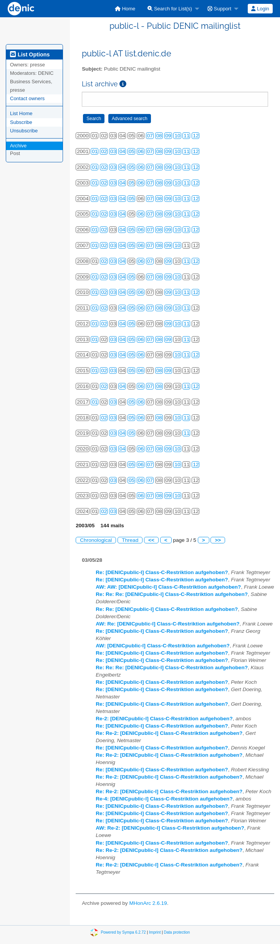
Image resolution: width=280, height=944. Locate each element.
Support (219, 9)
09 (168, 136)
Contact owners (27, 98)
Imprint (155, 932)
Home (125, 9)
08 (159, 136)
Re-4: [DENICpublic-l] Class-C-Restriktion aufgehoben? (164, 799)
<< (151, 540)
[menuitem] (125, 8)
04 (122, 151)
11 (186, 136)
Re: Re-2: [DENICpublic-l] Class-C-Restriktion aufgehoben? (169, 733)
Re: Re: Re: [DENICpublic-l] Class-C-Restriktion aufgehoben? (172, 594)
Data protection (177, 932)
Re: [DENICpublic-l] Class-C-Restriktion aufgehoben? (162, 572)
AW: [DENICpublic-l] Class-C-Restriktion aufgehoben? (163, 646)
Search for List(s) (169, 9)
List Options (30, 54)
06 (141, 151)
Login (260, 9)
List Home (21, 113)
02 (104, 151)
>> (218, 540)
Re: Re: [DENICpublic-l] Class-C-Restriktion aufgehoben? (167, 609)
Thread (130, 540)
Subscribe (21, 122)
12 (196, 136)
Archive (18, 146)
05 (131, 151)
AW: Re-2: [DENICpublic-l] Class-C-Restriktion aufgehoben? (170, 828)
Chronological (96, 540)
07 (150, 136)
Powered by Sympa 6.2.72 (123, 932)
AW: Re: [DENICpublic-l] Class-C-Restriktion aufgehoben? (167, 624)
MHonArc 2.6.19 (148, 903)
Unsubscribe (24, 131)
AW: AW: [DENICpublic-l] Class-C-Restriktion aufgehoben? (168, 587)
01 (95, 151)
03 (113, 151)
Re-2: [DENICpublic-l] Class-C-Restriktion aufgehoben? (164, 718)
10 (177, 136)
